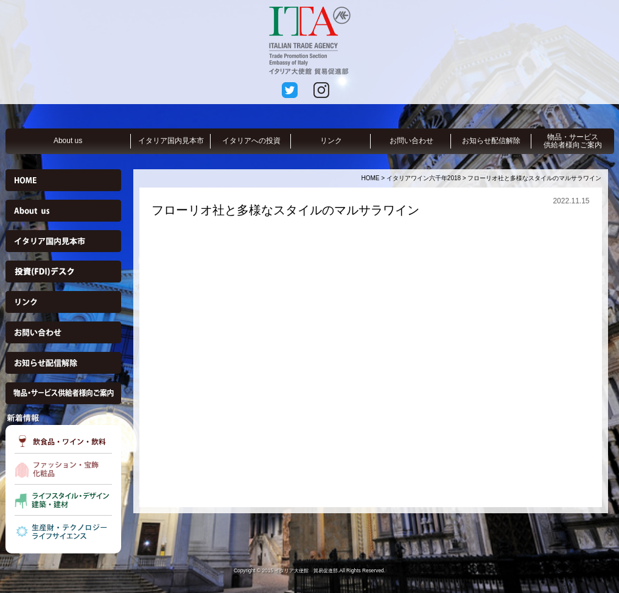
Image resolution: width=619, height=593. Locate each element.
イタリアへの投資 (251, 140)
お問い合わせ (411, 140)
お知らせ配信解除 (491, 140)
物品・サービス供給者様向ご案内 (573, 141)
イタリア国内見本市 (171, 140)
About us (68, 140)
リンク (331, 140)
